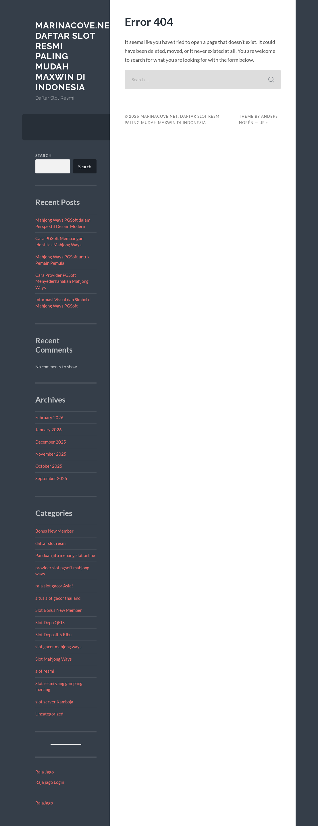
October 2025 (48, 466)
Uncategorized (49, 713)
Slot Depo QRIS (50, 622)
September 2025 (51, 478)
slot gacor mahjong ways (58, 646)
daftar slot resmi (51, 543)
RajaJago (44, 802)
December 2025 (50, 441)
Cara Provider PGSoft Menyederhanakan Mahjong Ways (61, 281)
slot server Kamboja (54, 701)
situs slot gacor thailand (57, 598)
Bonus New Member (54, 530)
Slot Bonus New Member (58, 610)
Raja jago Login (49, 782)
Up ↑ (263, 122)
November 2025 (50, 453)
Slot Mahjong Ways (53, 658)
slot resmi (44, 671)
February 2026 (49, 417)
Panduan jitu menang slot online (65, 555)
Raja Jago (44, 771)
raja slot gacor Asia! (54, 585)
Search (43, 155)
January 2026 (48, 429)
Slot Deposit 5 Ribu (53, 634)
